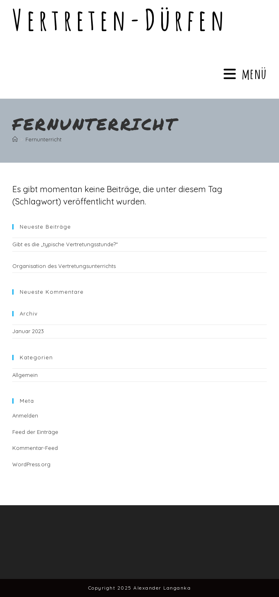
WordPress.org (31, 464)
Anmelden (25, 415)
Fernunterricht (43, 139)
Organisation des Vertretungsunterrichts (64, 266)
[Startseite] (15, 139)
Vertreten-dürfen (120, 20)
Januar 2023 (28, 331)
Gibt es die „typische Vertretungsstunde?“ (65, 244)
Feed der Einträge (35, 432)
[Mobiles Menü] (245, 73)
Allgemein (25, 375)
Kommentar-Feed (35, 448)
